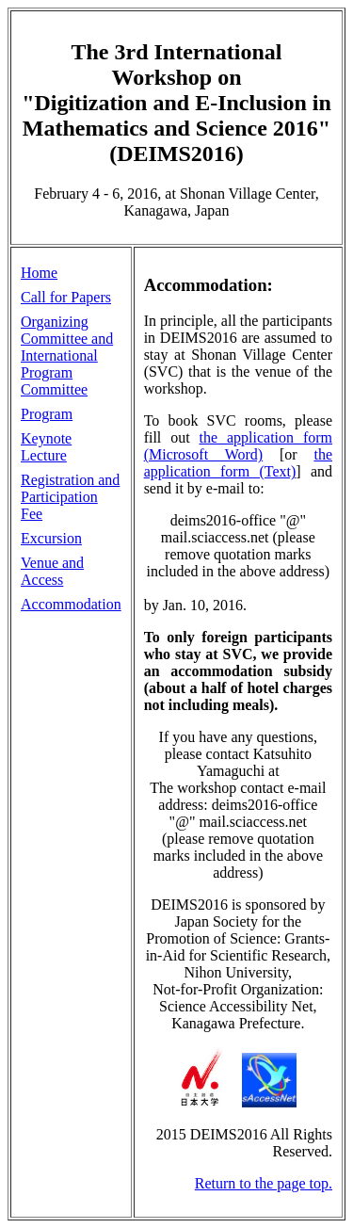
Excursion (51, 538)
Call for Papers (66, 297)
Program (46, 414)
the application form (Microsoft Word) (238, 445)
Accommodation (71, 604)
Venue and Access (52, 571)
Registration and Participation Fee (70, 497)
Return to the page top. (263, 1183)
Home (39, 273)
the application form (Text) (238, 462)
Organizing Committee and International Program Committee (67, 355)
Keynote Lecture (46, 446)
